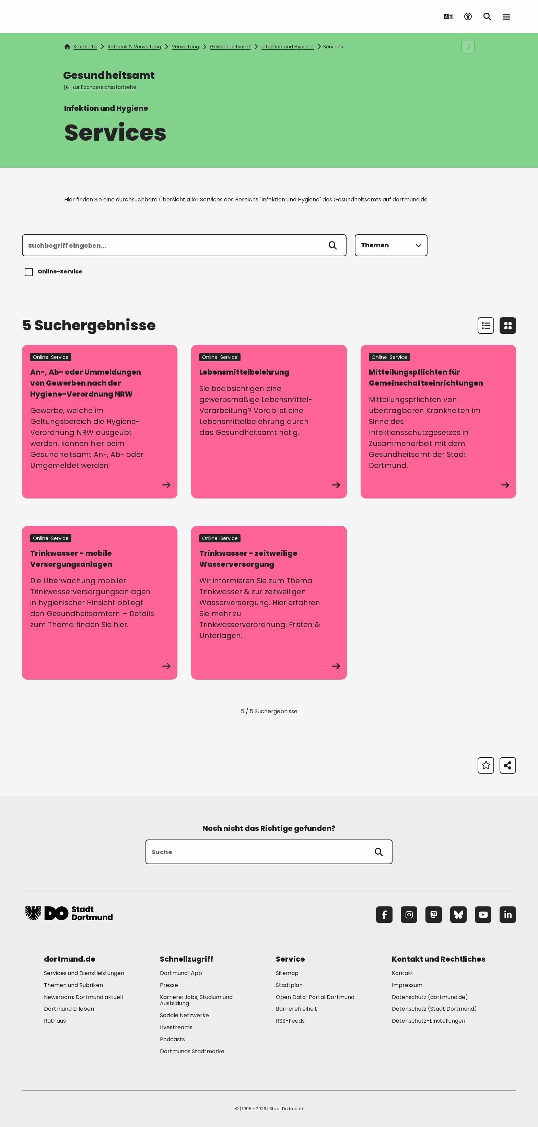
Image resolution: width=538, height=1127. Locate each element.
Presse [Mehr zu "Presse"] (169, 985)
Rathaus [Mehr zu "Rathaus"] (55, 1021)
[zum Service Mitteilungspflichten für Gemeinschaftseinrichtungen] (438, 421)
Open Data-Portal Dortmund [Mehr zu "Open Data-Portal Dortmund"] (315, 997)
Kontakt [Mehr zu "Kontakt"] (402, 973)
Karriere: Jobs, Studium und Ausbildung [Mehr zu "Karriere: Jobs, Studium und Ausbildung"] (196, 1000)
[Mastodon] (433, 914)
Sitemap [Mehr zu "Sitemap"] (287, 973)
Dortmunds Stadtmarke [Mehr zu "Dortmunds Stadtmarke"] (192, 1051)
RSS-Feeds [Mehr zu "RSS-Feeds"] (290, 1021)
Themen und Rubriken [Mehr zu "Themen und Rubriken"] (73, 985)
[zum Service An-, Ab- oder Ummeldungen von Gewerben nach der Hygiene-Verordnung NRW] (99, 421)
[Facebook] (384, 914)
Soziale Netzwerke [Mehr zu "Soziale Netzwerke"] (184, 1015)
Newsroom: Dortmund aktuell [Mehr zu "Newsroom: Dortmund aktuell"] (83, 997)
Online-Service (54, 272)
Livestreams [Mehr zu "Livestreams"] (176, 1027)
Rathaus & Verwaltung (134, 46)
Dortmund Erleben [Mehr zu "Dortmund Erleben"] (69, 1009)
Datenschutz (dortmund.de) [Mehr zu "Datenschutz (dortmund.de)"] (430, 997)
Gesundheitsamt (230, 46)
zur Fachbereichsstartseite (100, 87)
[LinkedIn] (508, 914)
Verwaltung (185, 46)
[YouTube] (483, 914)
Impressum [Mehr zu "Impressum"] (407, 985)
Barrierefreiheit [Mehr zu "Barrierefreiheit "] (296, 1009)
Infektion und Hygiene (287, 46)
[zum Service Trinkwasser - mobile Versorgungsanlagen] (99, 603)
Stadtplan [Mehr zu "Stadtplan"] (289, 985)
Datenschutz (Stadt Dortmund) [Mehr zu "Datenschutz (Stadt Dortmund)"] (434, 1009)
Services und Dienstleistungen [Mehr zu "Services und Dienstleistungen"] (84, 973)
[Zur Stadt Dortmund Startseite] (69, 16)
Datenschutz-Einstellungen (428, 1021)
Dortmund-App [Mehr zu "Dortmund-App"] (181, 973)
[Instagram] (409, 914)
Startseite (81, 46)
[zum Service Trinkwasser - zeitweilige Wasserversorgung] (269, 603)
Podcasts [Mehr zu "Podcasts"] (172, 1039)
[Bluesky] (458, 914)
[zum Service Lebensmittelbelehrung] (269, 421)
